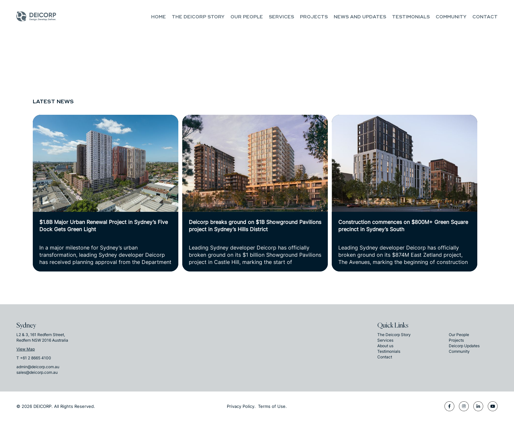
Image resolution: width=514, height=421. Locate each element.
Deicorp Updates (464, 346)
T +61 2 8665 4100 (33, 358)
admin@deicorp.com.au (37, 367)
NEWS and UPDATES (360, 17)
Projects (314, 17)
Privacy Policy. (241, 406)
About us (385, 346)
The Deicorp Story (198, 17)
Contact (485, 17)
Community (451, 17)
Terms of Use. (272, 406)
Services (281, 17)
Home (158, 17)
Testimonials (411, 17)
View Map (25, 349)
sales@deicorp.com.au (37, 372)
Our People (246, 17)
